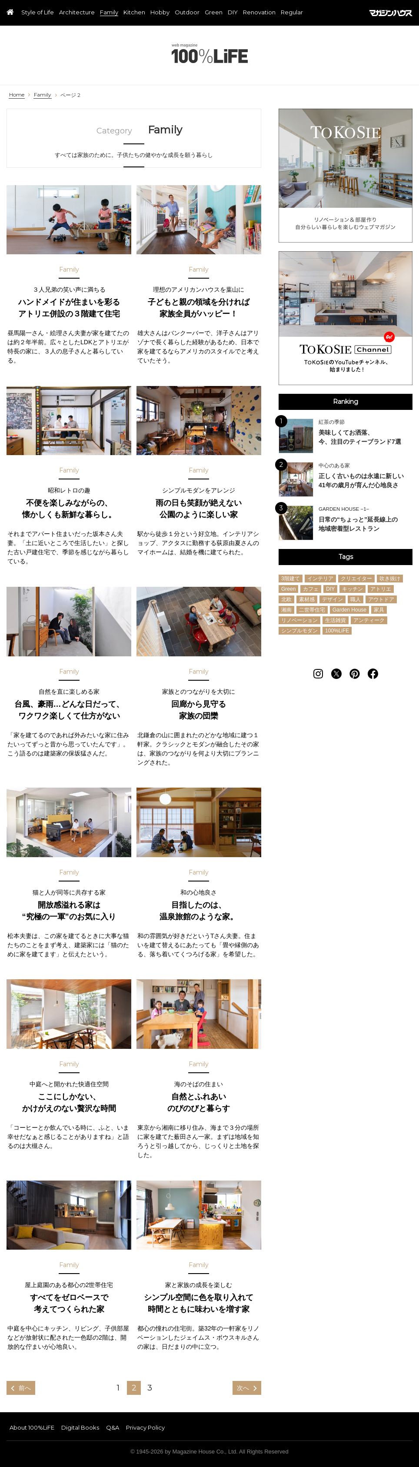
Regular (292, 13)
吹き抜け (389, 578)
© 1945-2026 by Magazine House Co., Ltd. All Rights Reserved (209, 1451)
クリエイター (356, 578)
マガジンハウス (390, 13)
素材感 (307, 599)
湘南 (286, 610)
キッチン (352, 589)
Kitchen (134, 13)
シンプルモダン (299, 631)
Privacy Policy (145, 1427)
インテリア (320, 578)
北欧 (286, 599)
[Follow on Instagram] (318, 674)
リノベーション (299, 620)
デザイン (332, 599)
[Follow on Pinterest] (355, 674)
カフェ (311, 589)
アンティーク (369, 620)
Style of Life (37, 13)
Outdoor (187, 13)
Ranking (345, 402)
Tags (346, 557)
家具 (379, 610)
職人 (355, 599)
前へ (25, 1388)
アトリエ (380, 589)
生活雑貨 (335, 620)
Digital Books (80, 1427)
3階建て (290, 578)
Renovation (259, 13)
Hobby (160, 13)
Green (214, 13)
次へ (243, 1388)
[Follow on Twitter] (336, 674)
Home (16, 95)
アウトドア (381, 599)
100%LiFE (210, 53)
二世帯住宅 (312, 610)
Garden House (349, 610)
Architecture (77, 13)
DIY (233, 13)
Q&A (112, 1427)
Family (109, 13)
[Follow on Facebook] (373, 674)
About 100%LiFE (32, 1427)
